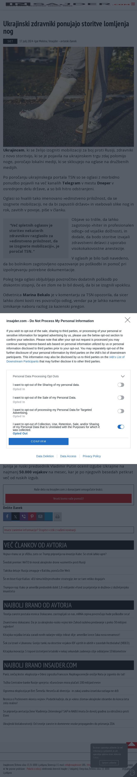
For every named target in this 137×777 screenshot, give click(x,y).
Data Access (68, 456)
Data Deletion (45, 456)
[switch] (121, 385)
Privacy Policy (92, 456)
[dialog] (68, 388)
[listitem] (68, 376)
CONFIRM (38, 441)
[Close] (129, 321)
